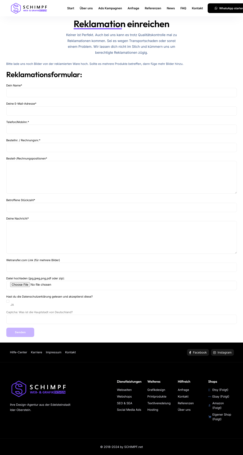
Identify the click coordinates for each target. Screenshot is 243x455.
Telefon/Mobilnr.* (121, 127)
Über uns (86, 8)
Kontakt (197, 8)
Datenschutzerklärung (36, 296)
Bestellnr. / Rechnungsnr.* (121, 145)
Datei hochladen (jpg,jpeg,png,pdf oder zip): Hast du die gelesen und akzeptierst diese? (121, 307)
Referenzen (153, 8)
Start (70, 8)
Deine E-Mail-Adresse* (121, 108)
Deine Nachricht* (121, 235)
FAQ (183, 8)
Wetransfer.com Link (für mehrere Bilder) (121, 265)
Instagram (222, 352)
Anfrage (133, 8)
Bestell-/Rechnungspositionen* (121, 175)
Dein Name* (121, 90)
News (171, 8)
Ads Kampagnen (110, 8)
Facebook (198, 352)
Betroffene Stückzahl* (121, 205)
